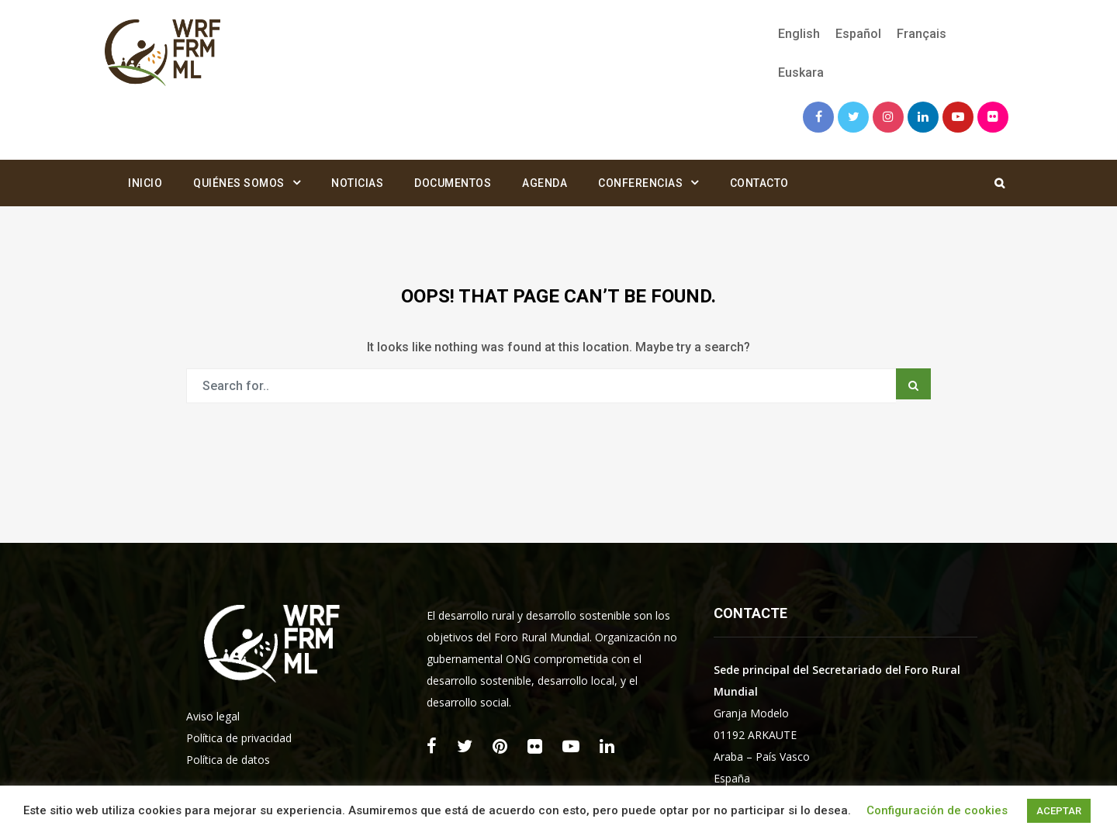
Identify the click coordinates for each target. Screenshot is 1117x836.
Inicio (145, 183)
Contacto (759, 183)
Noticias (357, 183)
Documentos (452, 183)
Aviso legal (213, 716)
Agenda (544, 183)
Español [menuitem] (858, 33)
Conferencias (640, 183)
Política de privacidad (239, 738)
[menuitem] (799, 34)
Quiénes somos (239, 183)
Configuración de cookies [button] (937, 810)
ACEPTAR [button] (1058, 811)
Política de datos (228, 759)
